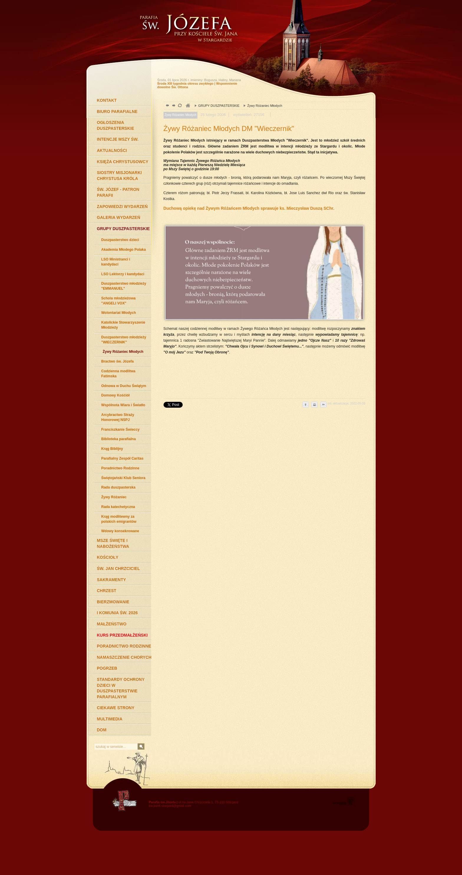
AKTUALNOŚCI (112, 150)
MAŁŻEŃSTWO (111, 624)
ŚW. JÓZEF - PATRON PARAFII (118, 192)
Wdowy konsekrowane (120, 531)
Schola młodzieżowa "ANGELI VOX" (118, 300)
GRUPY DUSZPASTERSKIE (123, 228)
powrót (166, 106)
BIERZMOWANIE (113, 601)
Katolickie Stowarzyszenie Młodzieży (123, 325)
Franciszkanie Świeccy (120, 429)
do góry (305, 405)
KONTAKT (107, 100)
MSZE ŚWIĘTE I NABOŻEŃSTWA (113, 543)
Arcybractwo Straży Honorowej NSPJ (117, 417)
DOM (102, 729)
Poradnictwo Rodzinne (120, 468)
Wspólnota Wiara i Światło (123, 405)
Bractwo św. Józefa (117, 361)
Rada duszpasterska (118, 487)
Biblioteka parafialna (118, 439)
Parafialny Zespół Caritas (122, 458)
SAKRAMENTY (111, 579)
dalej (173, 106)
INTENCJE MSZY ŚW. (117, 139)
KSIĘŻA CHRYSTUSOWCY (122, 161)
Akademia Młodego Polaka (123, 250)
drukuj (314, 405)
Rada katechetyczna (118, 507)
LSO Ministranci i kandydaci (115, 261)
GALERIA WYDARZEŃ (118, 217)
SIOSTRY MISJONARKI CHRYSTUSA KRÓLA (119, 175)
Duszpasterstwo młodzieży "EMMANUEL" (123, 286)
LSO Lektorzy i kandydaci (122, 274)
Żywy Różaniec (114, 497)
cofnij (323, 405)
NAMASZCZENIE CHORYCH (124, 657)
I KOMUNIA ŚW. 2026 (117, 612)
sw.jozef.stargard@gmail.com (170, 805)
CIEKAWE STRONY (116, 707)
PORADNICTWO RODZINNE (124, 646)
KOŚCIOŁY (107, 557)
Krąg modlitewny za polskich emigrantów (118, 519)
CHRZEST (106, 590)
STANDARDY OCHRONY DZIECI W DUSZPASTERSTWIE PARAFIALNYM (121, 688)
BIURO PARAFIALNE (117, 111)
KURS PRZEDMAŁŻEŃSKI (122, 635)
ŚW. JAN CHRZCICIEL (118, 568)
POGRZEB (107, 668)
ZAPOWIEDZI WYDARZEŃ (122, 206)
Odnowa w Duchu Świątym (123, 386)
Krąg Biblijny (112, 449)
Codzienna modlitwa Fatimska (118, 373)
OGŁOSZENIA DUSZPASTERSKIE (115, 125)
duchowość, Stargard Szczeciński (187, 106)
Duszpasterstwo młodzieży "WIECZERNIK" (123, 339)
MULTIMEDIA (110, 719)
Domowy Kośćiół (115, 395)
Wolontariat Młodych (118, 313)
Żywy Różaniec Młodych (123, 352)
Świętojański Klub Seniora (123, 478)
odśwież (179, 106)
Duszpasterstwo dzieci (120, 240)
